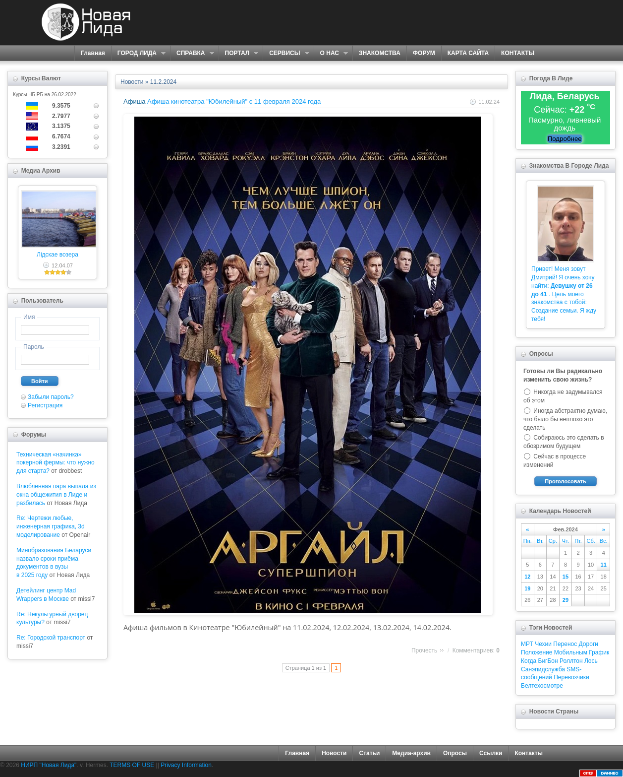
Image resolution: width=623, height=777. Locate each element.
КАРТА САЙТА (468, 53)
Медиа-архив (411, 753)
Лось (591, 660)
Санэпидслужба (543, 669)
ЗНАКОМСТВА (379, 53)
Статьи (369, 753)
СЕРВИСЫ (286, 53)
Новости (131, 81)
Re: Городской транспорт (50, 637)
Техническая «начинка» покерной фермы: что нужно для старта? (55, 463)
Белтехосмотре (542, 685)
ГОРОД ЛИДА (138, 53)
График (599, 652)
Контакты (528, 753)
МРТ (527, 644)
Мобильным (570, 652)
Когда (528, 660)
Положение (536, 652)
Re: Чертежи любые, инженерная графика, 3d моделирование (50, 526)
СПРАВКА (192, 53)
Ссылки (490, 753)
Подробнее (565, 138)
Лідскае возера (57, 254)
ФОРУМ (424, 53)
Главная (93, 53)
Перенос (565, 644)
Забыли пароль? (51, 396)
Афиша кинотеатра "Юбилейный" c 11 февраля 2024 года (234, 101)
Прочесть (424, 650)
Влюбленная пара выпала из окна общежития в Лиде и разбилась (56, 495)
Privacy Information (186, 765)
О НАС (331, 53)
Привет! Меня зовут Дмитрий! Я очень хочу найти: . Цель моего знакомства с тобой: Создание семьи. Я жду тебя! (563, 294)
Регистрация (45, 405)
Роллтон (571, 660)
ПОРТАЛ (239, 53)
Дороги (588, 644)
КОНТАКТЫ (517, 53)
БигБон (548, 660)
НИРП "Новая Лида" (48, 765)
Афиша (134, 101)
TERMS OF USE (132, 765)
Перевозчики (571, 677)
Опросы (455, 753)
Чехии (543, 644)
